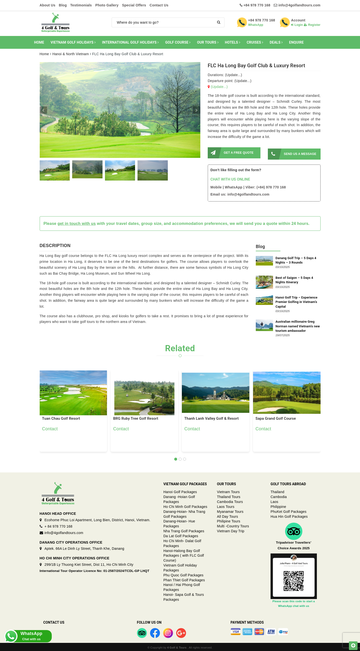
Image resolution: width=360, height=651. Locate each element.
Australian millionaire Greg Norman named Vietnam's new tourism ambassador (297, 324)
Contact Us (159, 5)
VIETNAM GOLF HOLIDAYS (73, 42)
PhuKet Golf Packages (289, 510)
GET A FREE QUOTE (231, 152)
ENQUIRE (296, 42)
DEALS (276, 42)
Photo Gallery (107, 5)
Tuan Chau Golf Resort (61, 417)
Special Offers (134, 5)
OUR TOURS (208, 42)
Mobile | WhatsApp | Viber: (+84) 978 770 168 (248, 186)
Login (297, 25)
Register (312, 25)
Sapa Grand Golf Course (276, 417)
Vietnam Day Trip (230, 530)
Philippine (278, 505)
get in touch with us (76, 222)
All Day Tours (227, 515)
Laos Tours (226, 505)
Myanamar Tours (230, 510)
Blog (63, 5)
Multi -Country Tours (233, 525)
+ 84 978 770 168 (58, 525)
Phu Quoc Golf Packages (183, 574)
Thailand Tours (228, 496)
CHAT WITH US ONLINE (230, 178)
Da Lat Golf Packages (180, 534)
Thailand (277, 491)
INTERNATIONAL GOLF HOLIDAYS (130, 42)
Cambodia (279, 496)
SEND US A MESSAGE (292, 152)
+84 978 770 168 (256, 5)
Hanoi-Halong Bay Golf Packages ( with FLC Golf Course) (183, 554)
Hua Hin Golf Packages (289, 515)
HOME (39, 42)
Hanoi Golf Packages (180, 491)
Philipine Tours (228, 520)
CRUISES (255, 42)
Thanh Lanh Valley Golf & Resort (211, 417)
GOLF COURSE (178, 42)
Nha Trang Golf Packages (183, 530)
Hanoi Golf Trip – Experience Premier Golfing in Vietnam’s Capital (296, 300)
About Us (47, 5)
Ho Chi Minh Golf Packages (185, 505)
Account (298, 20)
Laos (274, 500)
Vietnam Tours (228, 491)
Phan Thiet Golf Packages (184, 579)
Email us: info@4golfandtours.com (239, 193)
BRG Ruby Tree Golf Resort (135, 417)
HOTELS (232, 42)
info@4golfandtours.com (299, 5)
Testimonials (81, 5)
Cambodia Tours (230, 500)
